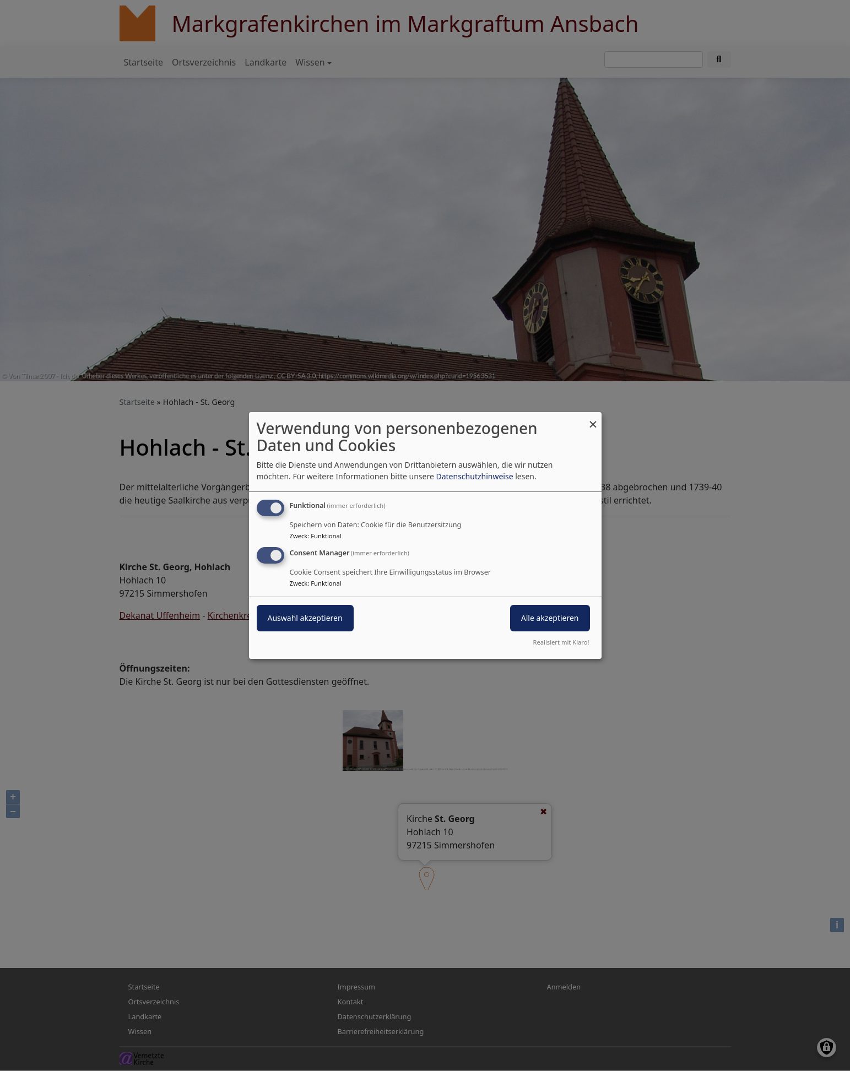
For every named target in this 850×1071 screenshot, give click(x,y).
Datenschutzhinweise (474, 476)
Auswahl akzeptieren (305, 618)
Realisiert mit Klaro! (561, 642)
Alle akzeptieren (550, 618)
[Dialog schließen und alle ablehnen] (593, 419)
